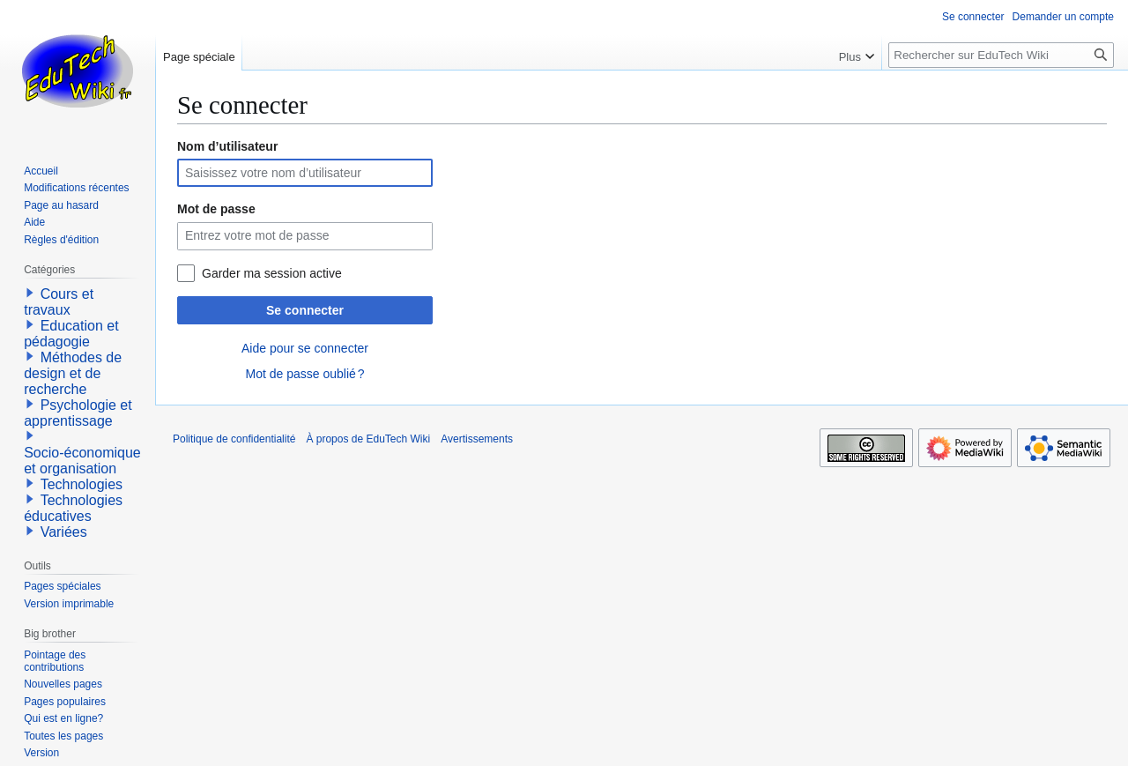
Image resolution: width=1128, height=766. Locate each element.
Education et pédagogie (71, 333)
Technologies (81, 484)
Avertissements (477, 439)
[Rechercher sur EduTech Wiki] (1001, 55)
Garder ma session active (272, 273)
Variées (64, 531)
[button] (30, 292)
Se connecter (305, 310)
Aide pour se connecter (304, 348)
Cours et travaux (58, 301)
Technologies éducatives (73, 508)
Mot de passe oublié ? (304, 374)
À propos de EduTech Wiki (368, 439)
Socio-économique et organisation (82, 460)
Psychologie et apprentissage (78, 413)
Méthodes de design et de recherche (73, 373)
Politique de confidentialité (234, 439)
